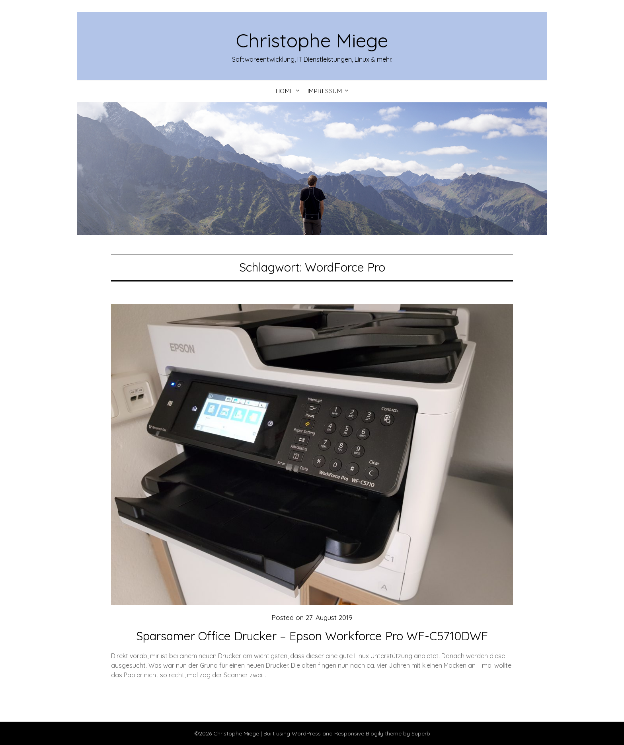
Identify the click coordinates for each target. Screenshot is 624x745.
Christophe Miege (312, 40)
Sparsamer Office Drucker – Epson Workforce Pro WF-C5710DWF (312, 635)
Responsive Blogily (358, 733)
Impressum (325, 91)
